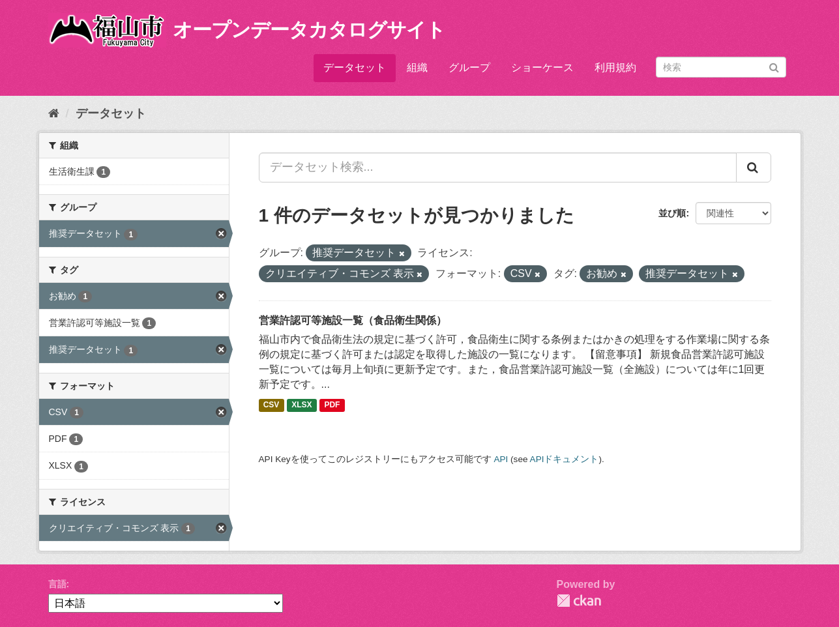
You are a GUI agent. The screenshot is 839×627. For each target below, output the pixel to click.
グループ (469, 67)
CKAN (579, 600)
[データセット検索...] (498, 167)
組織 (417, 67)
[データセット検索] (721, 67)
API (500, 459)
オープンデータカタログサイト (309, 29)
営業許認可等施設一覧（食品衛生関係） (353, 320)
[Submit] (774, 66)
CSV (271, 405)
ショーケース (542, 67)
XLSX (301, 405)
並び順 (672, 213)
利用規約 (615, 67)
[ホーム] (53, 113)
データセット (354, 67)
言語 (57, 584)
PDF (332, 405)
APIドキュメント (564, 459)
